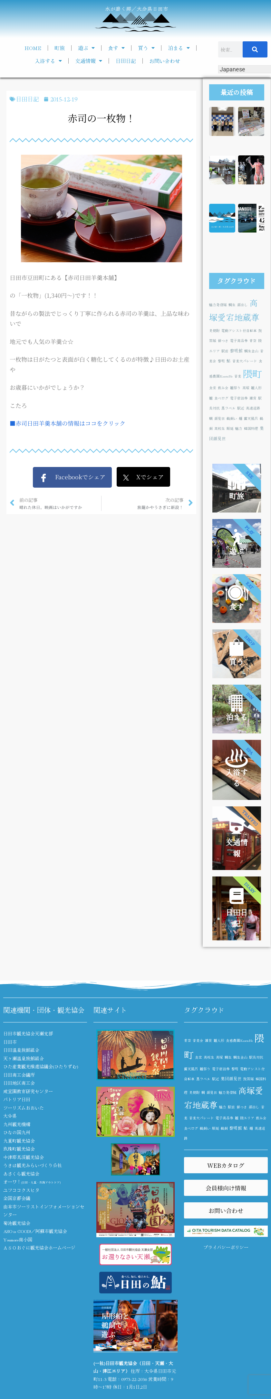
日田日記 (125, 61)
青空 (252, 340)
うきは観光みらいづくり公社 (32, 1165)
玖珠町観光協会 (19, 1148)
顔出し (242, 304)
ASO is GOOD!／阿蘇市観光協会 (35, 1231)
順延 (230, 428)
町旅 (59, 48)
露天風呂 (251, 418)
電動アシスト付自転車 (239, 330)
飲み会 (223, 387)
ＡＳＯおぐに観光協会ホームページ (39, 1247)
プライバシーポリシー (225, 1247)
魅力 (238, 428)
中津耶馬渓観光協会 (23, 1157)
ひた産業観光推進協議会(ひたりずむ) (40, 1066)
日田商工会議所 (19, 1075)
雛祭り (235, 387)
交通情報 (88, 61)
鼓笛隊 (248, 1078)
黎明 (221, 360)
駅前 (224, 350)
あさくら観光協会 (21, 1173)
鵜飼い (232, 418)
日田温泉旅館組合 (21, 1050)
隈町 (252, 373)
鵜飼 (224, 1128)
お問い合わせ (164, 61)
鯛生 (232, 304)
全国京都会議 (16, 1198)
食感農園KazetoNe (239, 1040)
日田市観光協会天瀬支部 (28, 1033)
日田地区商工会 (19, 1083)
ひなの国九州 (16, 1132)
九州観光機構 (16, 1124)
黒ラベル (228, 408)
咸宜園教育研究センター (28, 1091)
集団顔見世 (231, 1078)
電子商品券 (239, 340)
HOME (32, 48)
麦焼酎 (214, 330)
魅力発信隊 (218, 304)
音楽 (237, 376)
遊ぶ (86, 48)
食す (116, 48)
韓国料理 (251, 428)
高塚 (245, 387)
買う (146, 48)
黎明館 (236, 350)
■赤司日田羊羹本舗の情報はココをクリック (67, 423)
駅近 (240, 408)
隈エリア (247, 1117)
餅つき (223, 340)
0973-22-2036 (134, 1379)
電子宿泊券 (239, 398)
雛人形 (256, 387)
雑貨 (252, 398)
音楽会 (198, 1040)
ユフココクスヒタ (21, 1190)
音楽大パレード (244, 360)
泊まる (179, 48)
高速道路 (253, 408)
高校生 (219, 428)
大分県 (10, 1116)
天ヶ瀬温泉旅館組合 (23, 1058)
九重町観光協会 (19, 1140)
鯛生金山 (251, 350)
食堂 (212, 387)
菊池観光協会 (16, 1223)
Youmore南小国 (17, 1239)
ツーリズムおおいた (23, 1107)
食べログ (221, 398)
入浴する (48, 61)
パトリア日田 (16, 1099)
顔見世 (219, 418)
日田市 (10, 1042)
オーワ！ (32, 1181)
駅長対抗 (256, 1057)
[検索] (255, 49)
